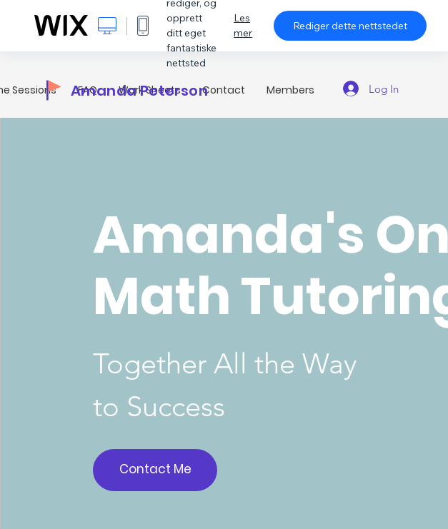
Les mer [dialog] (243, 25)
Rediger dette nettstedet (350, 25)
